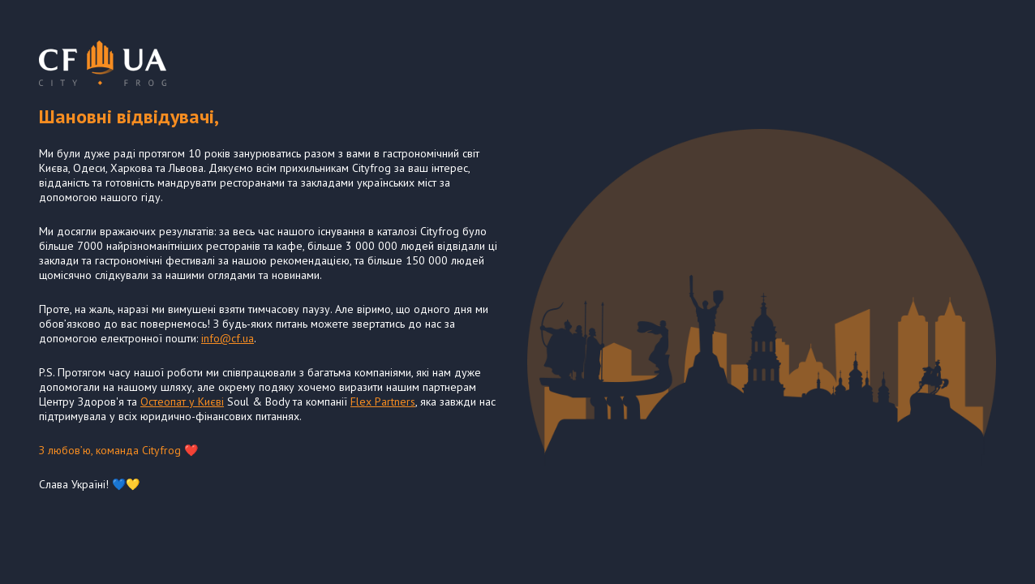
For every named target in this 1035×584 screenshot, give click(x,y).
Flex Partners (382, 401)
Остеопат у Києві (182, 401)
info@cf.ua (227, 338)
